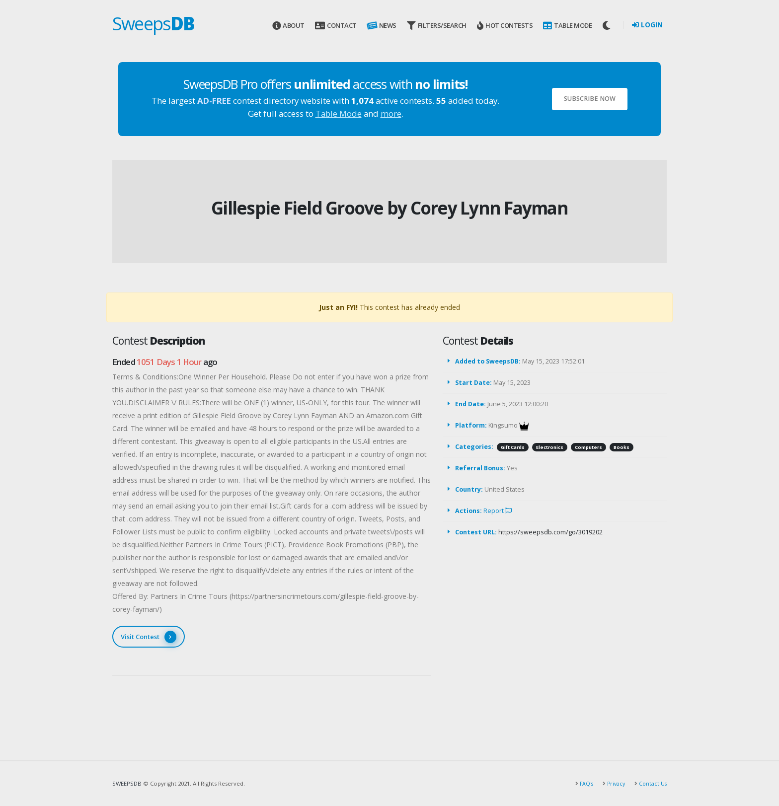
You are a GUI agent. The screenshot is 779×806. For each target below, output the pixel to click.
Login (647, 24)
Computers (588, 447)
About (288, 25)
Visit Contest (148, 637)
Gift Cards (513, 447)
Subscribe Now (590, 98)
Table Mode (567, 25)
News (381, 26)
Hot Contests (505, 25)
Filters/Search (437, 25)
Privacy (613, 783)
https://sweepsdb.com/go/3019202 (550, 532)
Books (621, 447)
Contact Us (651, 783)
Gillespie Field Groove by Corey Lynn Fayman (389, 208)
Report (497, 511)
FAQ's (583, 783)
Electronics (549, 447)
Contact (335, 25)
